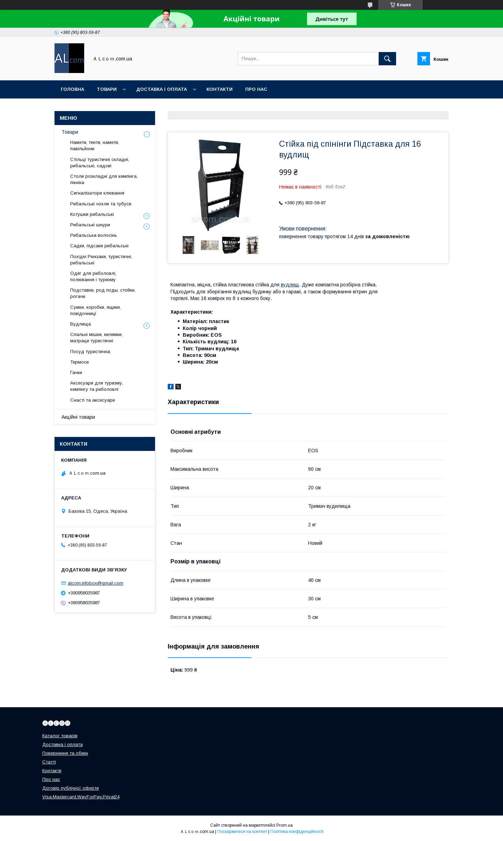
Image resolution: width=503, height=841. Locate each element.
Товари (107, 89)
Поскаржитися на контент (242, 831)
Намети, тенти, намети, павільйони (94, 145)
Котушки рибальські (92, 214)
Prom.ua (284, 825)
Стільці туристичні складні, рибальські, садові (99, 162)
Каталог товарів (60, 735)
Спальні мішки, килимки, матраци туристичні (96, 337)
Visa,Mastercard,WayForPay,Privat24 (80, 796)
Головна (72, 89)
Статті (49, 762)
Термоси (79, 362)
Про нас (256, 89)
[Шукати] (387, 58)
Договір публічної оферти (70, 788)
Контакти (219, 89)
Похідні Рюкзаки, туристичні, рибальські (101, 259)
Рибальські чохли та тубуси (100, 203)
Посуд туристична (90, 351)
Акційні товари (78, 417)
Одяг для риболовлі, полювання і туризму (93, 276)
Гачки (76, 372)
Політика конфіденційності (296, 831)
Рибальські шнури (90, 224)
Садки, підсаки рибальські (99, 245)
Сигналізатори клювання (97, 193)
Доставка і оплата (161, 89)
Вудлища (80, 324)
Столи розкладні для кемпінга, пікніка (104, 179)
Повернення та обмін (65, 753)
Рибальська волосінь (93, 235)
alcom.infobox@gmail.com (95, 583)
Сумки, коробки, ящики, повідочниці (95, 310)
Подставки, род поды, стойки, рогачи (103, 293)
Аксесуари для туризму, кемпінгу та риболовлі (96, 386)
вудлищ (290, 284)
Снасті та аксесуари (92, 400)
